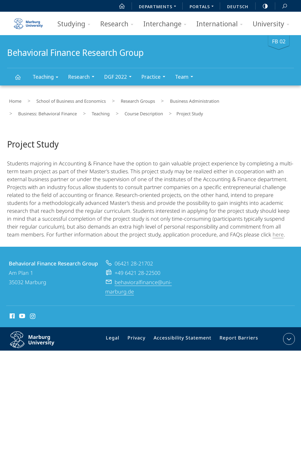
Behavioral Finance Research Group (21, 79)
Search (281, 6)
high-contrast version (262, 6)
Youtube (21, 309)
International (221, 24)
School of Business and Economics (61, 99)
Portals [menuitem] (203, 7)
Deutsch (237, 6)
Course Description (34, 108)
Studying (75, 24)
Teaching (47, 77)
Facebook (11, 309)
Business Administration (170, 99)
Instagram (33, 309)
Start (118, 6)
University (273, 24)
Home (13, 99)
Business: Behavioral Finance (232, 99)
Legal (120, 332)
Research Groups (121, 99)
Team (186, 77)
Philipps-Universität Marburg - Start (29, 22)
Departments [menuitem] (159, 7)
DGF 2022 (119, 77)
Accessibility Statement (184, 332)
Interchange (166, 24)
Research (118, 24)
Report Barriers (237, 332)
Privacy (142, 332)
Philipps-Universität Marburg (38, 336)
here (278, 226)
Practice (155, 77)
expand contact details (288, 331)
